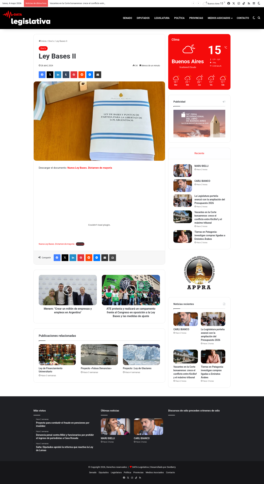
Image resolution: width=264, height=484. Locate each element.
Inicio (42, 41)
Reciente (199, 153)
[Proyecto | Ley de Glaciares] (141, 354)
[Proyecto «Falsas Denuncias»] (99, 354)
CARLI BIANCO (202, 181)
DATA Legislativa (140, 467)
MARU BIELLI (201, 166)
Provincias (196, 18)
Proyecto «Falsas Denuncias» (96, 368)
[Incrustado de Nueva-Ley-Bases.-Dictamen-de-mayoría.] (99, 225)
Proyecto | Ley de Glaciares (137, 368)
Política (179, 18)
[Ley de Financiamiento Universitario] (57, 354)
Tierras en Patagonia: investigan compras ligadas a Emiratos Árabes (209, 235)
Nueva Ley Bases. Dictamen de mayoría (89, 167)
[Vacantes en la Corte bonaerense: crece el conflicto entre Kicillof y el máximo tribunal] (182, 216)
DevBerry (171, 467)
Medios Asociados (219, 18)
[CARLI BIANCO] (182, 185)
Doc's (51, 41)
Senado (127, 18)
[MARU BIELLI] (182, 170)
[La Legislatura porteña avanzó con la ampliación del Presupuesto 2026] (182, 200)
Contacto (243, 18)
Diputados (143, 18)
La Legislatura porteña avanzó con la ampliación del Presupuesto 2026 (209, 199)
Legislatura (161, 18)
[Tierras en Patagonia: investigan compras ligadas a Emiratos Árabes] (182, 236)
